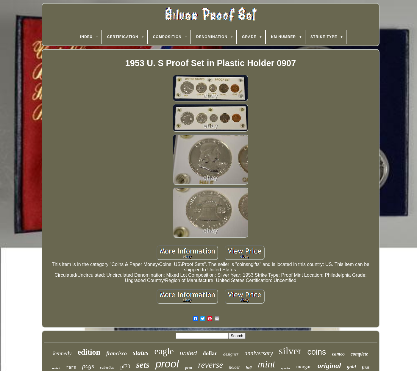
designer (231, 354)
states (140, 352)
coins (316, 351)
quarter (286, 368)
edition (88, 352)
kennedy (62, 353)
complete (359, 353)
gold (351, 367)
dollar (210, 353)
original (329, 366)
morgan (304, 367)
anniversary (258, 353)
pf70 (125, 367)
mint (266, 364)
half (249, 367)
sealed (56, 368)
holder (234, 367)
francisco (116, 353)
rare (71, 367)
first (365, 367)
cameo (338, 353)
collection (107, 367)
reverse (210, 365)
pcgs (88, 366)
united (188, 353)
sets (142, 365)
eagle (164, 351)
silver (290, 350)
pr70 (188, 368)
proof (167, 364)
